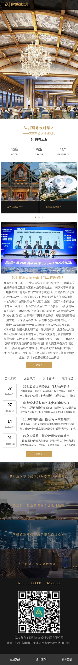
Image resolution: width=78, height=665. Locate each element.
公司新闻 (10, 378)
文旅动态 (29, 378)
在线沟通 (13, 660)
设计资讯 (48, 378)
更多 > (39, 365)
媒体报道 (67, 378)
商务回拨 (65, 660)
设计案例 (38, 660)
